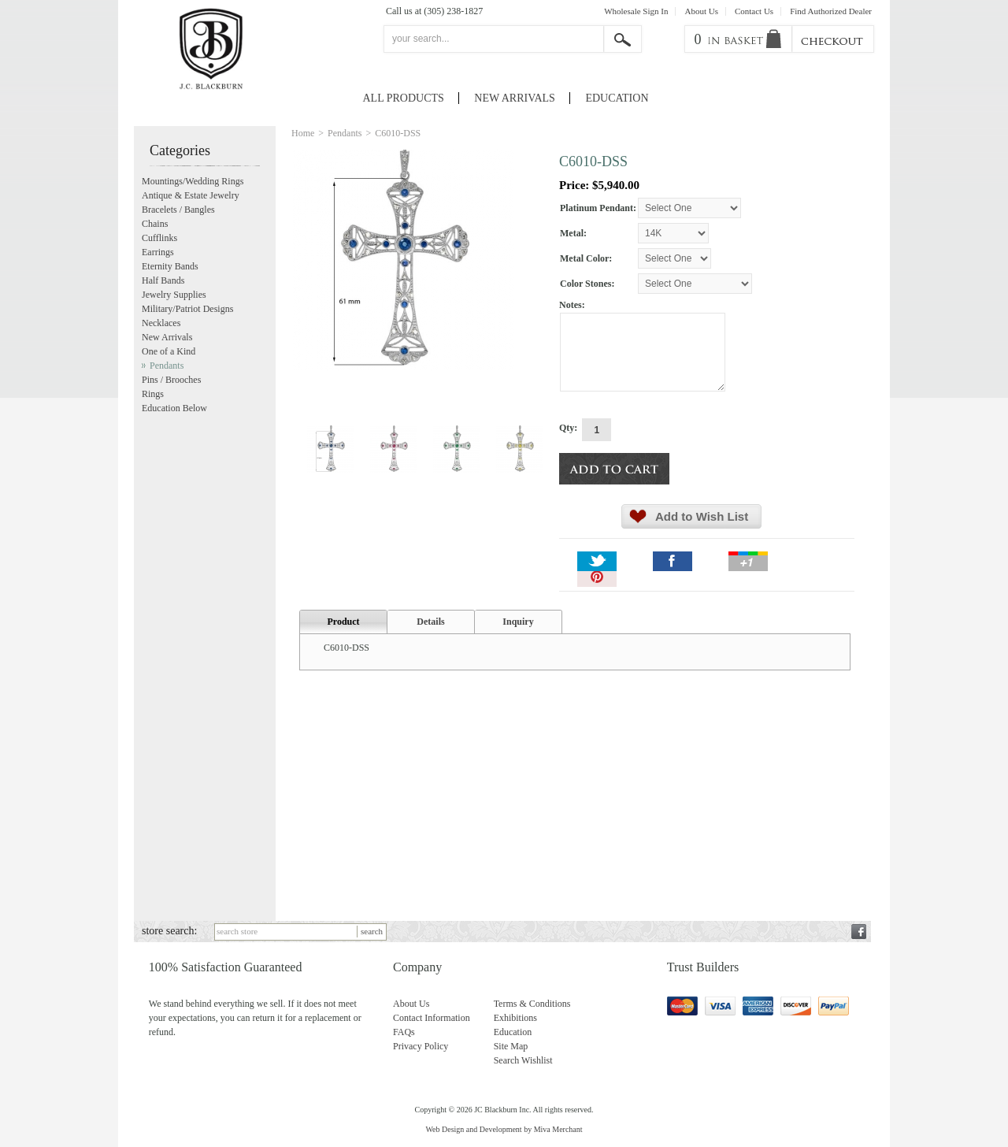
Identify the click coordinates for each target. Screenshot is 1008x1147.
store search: (169, 931)
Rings (153, 393)
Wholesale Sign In (636, 11)
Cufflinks (159, 237)
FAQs (404, 1031)
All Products (403, 98)
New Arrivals (514, 98)
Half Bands (163, 280)
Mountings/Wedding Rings (192, 181)
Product (343, 621)
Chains (155, 223)
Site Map (511, 1046)
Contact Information (431, 1017)
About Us (700, 11)
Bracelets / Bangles (178, 209)
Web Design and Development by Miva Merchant (503, 1129)
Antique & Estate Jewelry (190, 195)
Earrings (158, 252)
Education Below (174, 408)
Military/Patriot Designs (187, 308)
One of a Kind (168, 351)
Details (430, 621)
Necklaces (161, 323)
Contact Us (754, 11)
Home (302, 133)
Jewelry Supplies (174, 294)
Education (616, 98)
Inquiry (517, 621)
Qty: (568, 427)
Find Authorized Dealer (831, 11)
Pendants (344, 133)
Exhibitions (515, 1017)
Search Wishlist (523, 1060)
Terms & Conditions (532, 1003)
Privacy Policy (420, 1046)
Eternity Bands (170, 266)
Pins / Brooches (171, 379)
